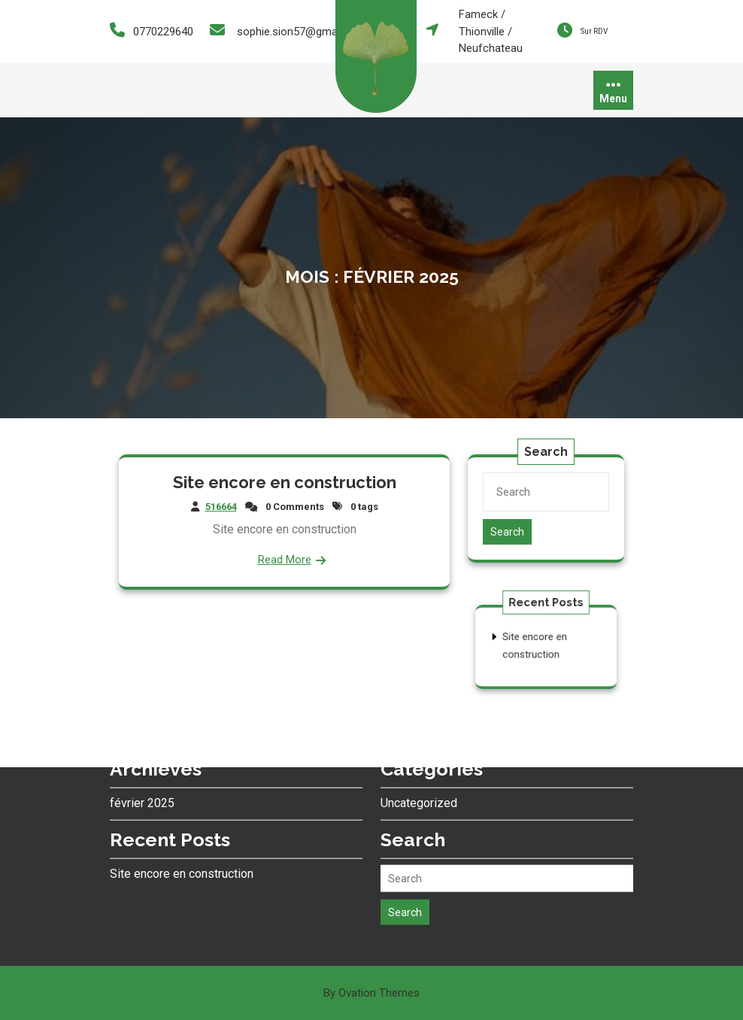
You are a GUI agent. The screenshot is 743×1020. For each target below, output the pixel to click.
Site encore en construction (284, 483)
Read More (285, 557)
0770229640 (163, 31)
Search (508, 530)
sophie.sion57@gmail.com (302, 31)
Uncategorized (419, 740)
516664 (223, 506)
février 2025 (142, 740)
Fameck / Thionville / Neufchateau (491, 31)
